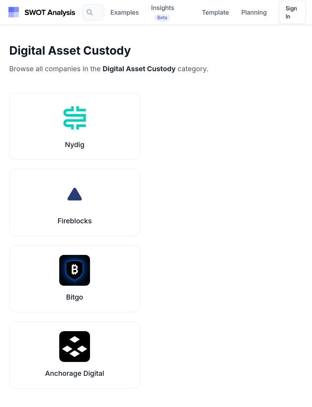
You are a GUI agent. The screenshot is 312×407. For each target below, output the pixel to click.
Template (215, 12)
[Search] (93, 12)
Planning (254, 12)
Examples (124, 12)
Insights (162, 13)
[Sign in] (292, 12)
